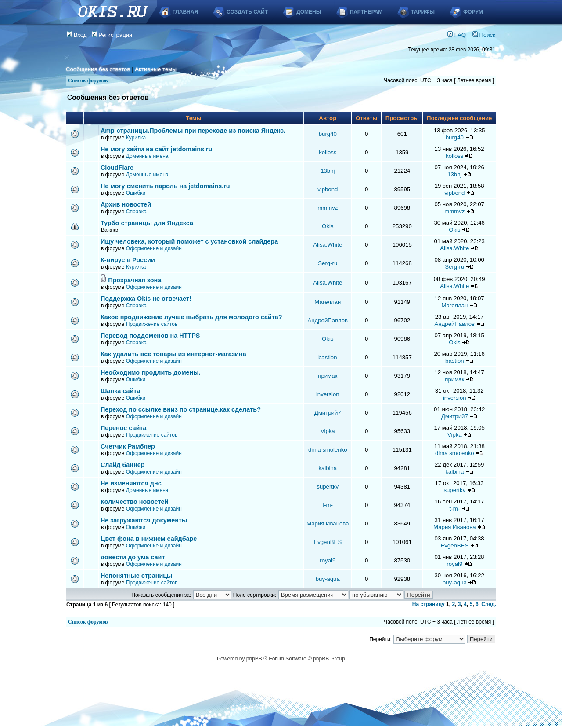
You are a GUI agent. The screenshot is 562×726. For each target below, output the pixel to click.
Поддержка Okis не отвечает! (146, 298)
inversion (327, 394)
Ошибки (136, 193)
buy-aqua (328, 579)
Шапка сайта (120, 390)
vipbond (327, 189)
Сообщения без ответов (98, 69)
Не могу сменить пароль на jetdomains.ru (165, 186)
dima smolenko (327, 449)
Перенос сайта (124, 427)
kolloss (327, 152)
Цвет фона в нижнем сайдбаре (149, 538)
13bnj (328, 171)
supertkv (328, 486)
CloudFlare (117, 167)
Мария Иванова (327, 523)
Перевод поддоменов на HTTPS (150, 335)
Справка (136, 211)
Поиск (483, 35)
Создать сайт (247, 12)
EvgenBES (327, 542)
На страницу (428, 604)
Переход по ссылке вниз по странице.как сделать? (181, 409)
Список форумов (88, 80)
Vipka (328, 431)
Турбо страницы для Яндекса (147, 222)
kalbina (327, 468)
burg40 (328, 134)
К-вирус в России (128, 259)
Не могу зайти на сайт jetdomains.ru (156, 149)
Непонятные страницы (137, 575)
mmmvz (327, 207)
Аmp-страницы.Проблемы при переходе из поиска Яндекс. (193, 130)
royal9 (327, 560)
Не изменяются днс (131, 483)
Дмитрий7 (327, 412)
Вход (77, 35)
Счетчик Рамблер (128, 446)
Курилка (136, 138)
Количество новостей (135, 501)
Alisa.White (327, 244)
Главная (185, 12)
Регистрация (112, 35)
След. (488, 604)
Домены (308, 12)
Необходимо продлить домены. (151, 372)
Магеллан (327, 302)
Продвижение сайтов (152, 324)
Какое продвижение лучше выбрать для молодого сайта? (191, 317)
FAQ (456, 35)
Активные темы (156, 69)
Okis (327, 226)
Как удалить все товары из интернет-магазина (173, 354)
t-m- (328, 505)
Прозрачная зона (134, 280)
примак (327, 375)
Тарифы (423, 12)
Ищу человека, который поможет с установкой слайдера (189, 241)
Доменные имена (147, 156)
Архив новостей (126, 204)
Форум (473, 12)
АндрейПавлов (328, 320)
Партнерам (366, 12)
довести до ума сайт (133, 557)
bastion (327, 357)
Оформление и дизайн (154, 248)
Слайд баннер (123, 464)
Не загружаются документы (144, 520)
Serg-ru (327, 263)
